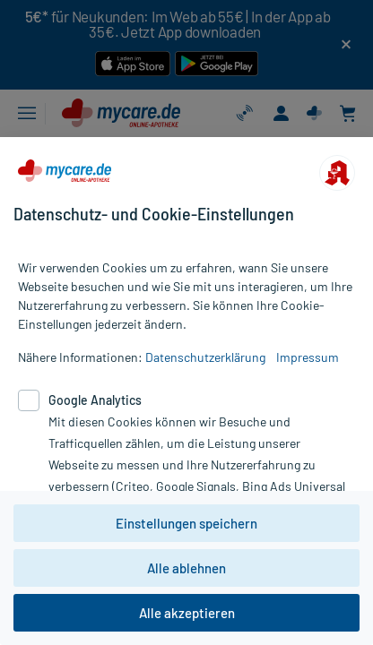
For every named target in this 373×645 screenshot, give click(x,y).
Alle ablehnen (186, 568)
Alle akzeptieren (187, 613)
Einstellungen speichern (186, 523)
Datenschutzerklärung (205, 357)
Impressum (307, 357)
